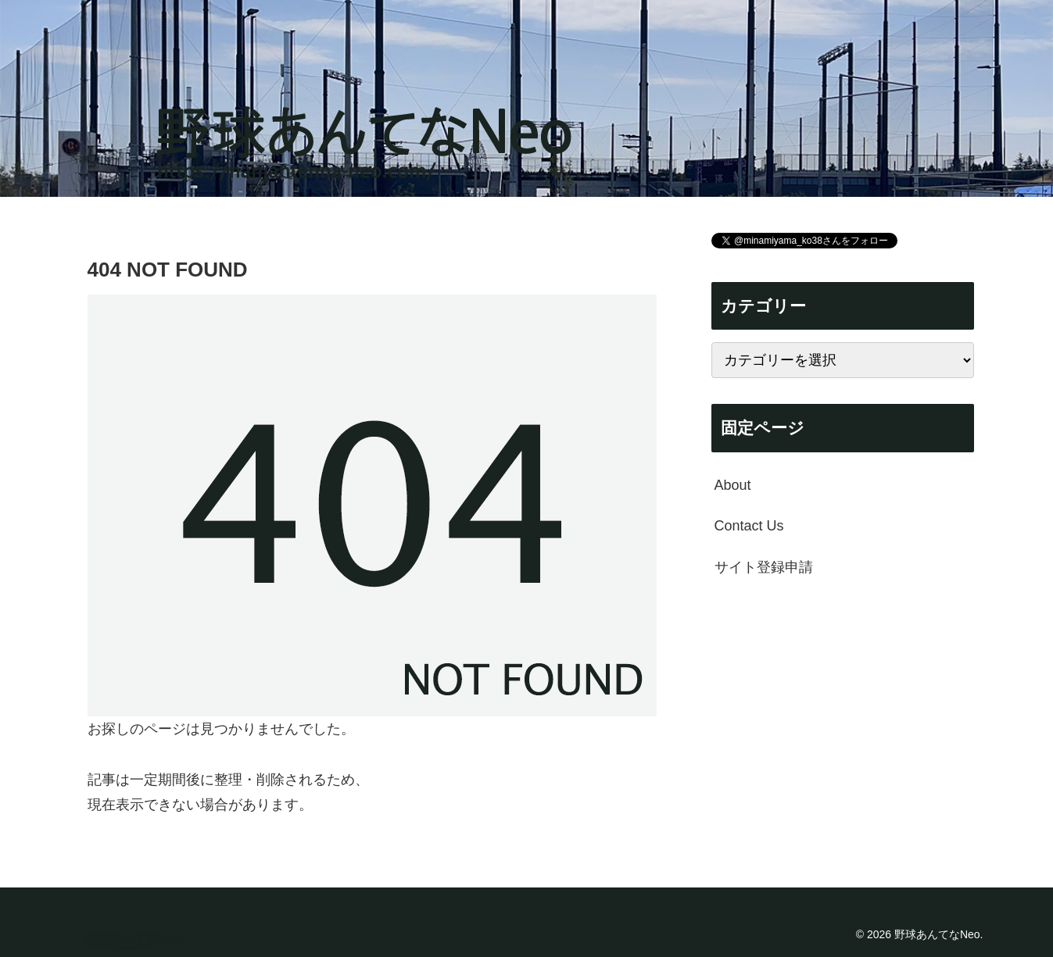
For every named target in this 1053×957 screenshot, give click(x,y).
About (733, 485)
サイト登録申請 (764, 567)
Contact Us (749, 526)
